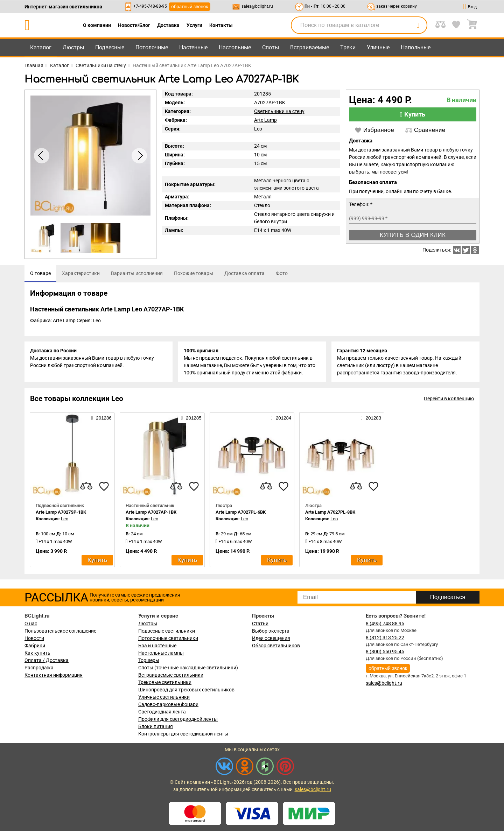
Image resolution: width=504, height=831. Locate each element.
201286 (101, 418)
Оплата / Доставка (46, 660)
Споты (270, 47)
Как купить (37, 653)
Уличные (378, 47)
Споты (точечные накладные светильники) (188, 667)
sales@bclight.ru (257, 6)
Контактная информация (53, 675)
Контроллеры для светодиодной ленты (183, 734)
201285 (191, 418)
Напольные (415, 47)
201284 (281, 418)
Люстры (73, 47)
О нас (30, 623)
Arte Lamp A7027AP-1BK (151, 512)
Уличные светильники (164, 697)
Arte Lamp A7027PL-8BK (330, 512)
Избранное (374, 130)
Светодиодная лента (162, 711)
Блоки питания (155, 726)
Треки (348, 47)
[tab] (40, 273)
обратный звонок (189, 6)
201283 (371, 418)
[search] (418, 25)
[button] (139, 155)
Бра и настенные (157, 645)
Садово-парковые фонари (168, 704)
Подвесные (109, 47)
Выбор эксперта (270, 631)
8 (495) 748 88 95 (385, 623)
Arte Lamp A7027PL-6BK (241, 512)
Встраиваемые (309, 47)
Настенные (193, 47)
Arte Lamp (265, 120)
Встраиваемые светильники (170, 675)
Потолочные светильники (168, 638)
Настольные (235, 47)
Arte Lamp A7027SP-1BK (61, 512)
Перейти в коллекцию (449, 398)
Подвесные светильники (166, 631)
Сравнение (425, 130)
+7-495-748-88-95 (150, 6)
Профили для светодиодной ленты (178, 719)
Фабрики (34, 645)
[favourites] (104, 486)
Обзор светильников (276, 645)
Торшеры (148, 660)
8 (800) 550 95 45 (385, 651)
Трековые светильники (164, 682)
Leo (258, 129)
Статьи (260, 623)
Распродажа (39, 667)
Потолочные (151, 47)
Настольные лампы (161, 653)
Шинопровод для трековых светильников (186, 689)
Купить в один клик (413, 235)
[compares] (86, 486)
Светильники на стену (279, 111)
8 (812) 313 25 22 (385, 637)
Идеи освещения (271, 638)
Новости (34, 638)
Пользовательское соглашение (60, 631)
